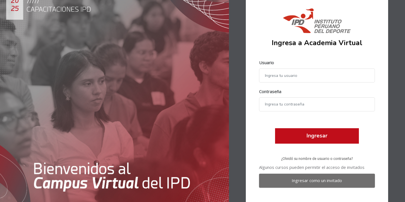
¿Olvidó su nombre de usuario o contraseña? (317, 158)
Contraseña (270, 91)
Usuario (266, 62)
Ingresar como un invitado (317, 180)
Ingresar (317, 135)
